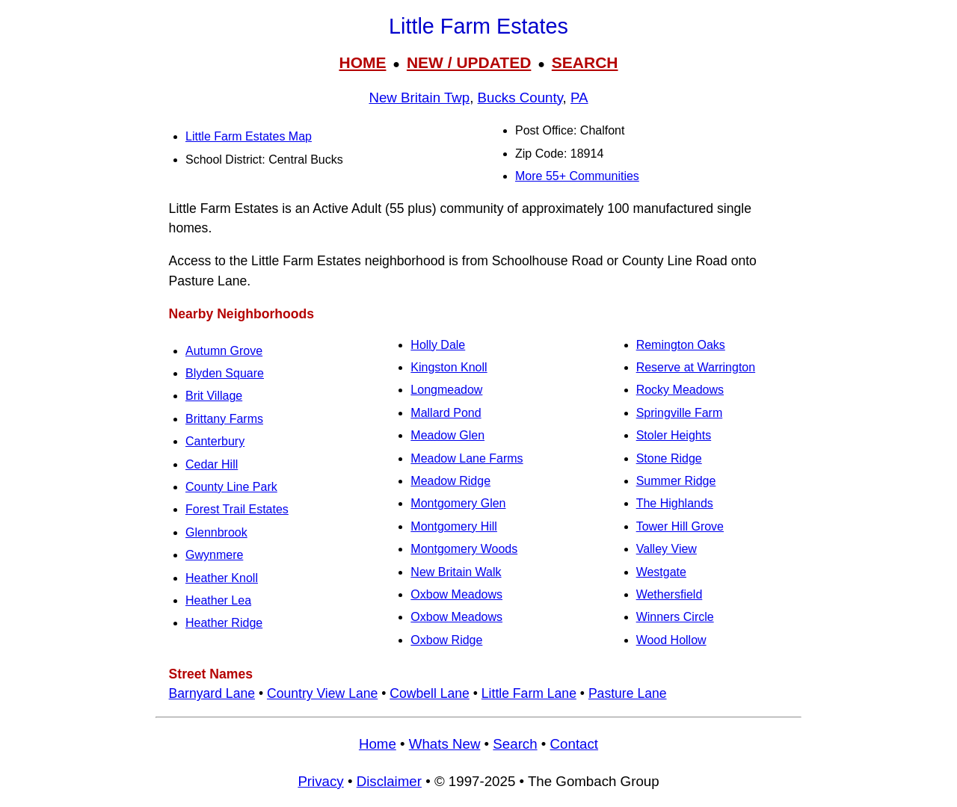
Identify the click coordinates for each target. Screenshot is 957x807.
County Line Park (231, 486)
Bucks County (520, 97)
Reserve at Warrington (695, 367)
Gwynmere (214, 554)
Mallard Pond (445, 412)
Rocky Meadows (680, 389)
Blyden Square (224, 373)
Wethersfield (669, 594)
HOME (362, 62)
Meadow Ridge (450, 480)
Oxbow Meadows (456, 594)
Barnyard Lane (212, 693)
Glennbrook (216, 532)
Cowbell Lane (430, 693)
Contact (574, 744)
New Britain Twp (419, 97)
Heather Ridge (223, 622)
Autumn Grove (223, 350)
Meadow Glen (447, 435)
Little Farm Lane (528, 693)
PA (579, 97)
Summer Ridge (676, 480)
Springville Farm (679, 412)
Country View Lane (322, 693)
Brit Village (213, 395)
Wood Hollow (671, 640)
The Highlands (674, 503)
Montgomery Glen (457, 503)
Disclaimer (389, 781)
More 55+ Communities (577, 176)
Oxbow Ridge (446, 640)
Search (515, 744)
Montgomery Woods (463, 548)
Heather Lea (218, 600)
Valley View (666, 548)
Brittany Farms (224, 418)
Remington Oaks (680, 344)
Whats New (445, 744)
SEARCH (585, 62)
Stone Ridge (669, 458)
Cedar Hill (211, 464)
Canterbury (214, 441)
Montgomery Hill (453, 526)
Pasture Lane (627, 693)
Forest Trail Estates (237, 509)
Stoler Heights (674, 435)
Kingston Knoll (448, 367)
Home (377, 744)
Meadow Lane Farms (466, 458)
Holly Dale (437, 344)
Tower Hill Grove (680, 526)
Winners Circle (675, 616)
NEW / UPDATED (469, 62)
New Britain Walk (455, 572)
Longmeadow (446, 389)
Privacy (320, 781)
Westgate (661, 572)
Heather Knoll (221, 578)
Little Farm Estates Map (248, 136)
